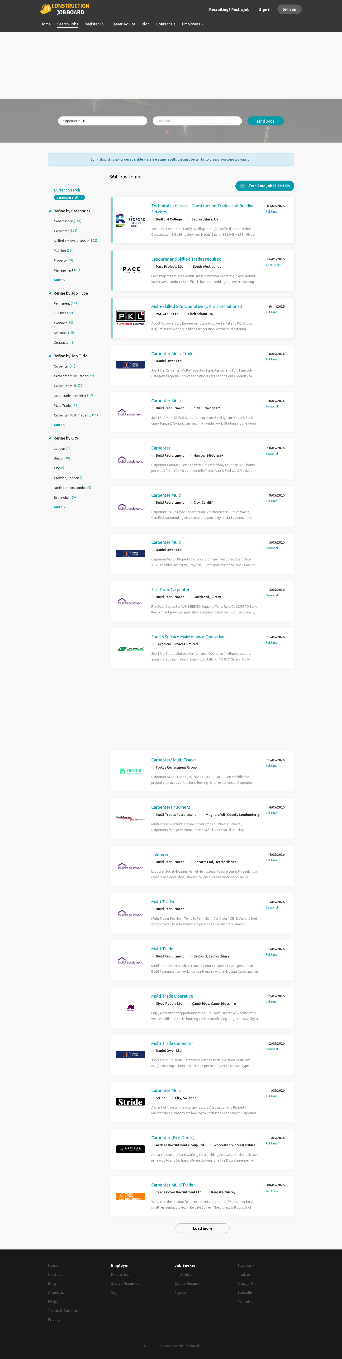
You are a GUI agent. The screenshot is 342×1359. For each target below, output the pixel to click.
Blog (52, 1283)
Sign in (265, 9)
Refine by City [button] (65, 438)
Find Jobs (266, 121)
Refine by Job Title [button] (70, 356)
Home (53, 1265)
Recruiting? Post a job (229, 9)
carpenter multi (68, 197)
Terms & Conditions (65, 1310)
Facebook (246, 1265)
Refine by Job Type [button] (70, 293)
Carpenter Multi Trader (173, 1184)
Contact (55, 1274)
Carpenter (161, 447)
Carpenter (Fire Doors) (173, 1137)
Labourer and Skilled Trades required (186, 258)
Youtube (245, 1301)
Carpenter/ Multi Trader (173, 759)
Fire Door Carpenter (170, 589)
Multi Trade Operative (172, 995)
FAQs (52, 1301)
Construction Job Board (181, 1346)
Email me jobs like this (269, 185)
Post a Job (120, 1274)
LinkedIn (245, 1292)
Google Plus (248, 1283)
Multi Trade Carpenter (172, 1043)
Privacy (54, 1319)
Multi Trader (163, 901)
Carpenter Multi (166, 400)
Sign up (289, 9)
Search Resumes (125, 1283)
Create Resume (187, 1283)
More (58, 280)
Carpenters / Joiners (170, 806)
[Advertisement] (171, 65)
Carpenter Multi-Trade (172, 353)
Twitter (244, 1274)
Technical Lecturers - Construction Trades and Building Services (203, 208)
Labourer (160, 854)
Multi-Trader (163, 948)
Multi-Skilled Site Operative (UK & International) (196, 306)
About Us (56, 1292)
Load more (203, 1228)
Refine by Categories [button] (71, 211)
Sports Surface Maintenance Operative (187, 636)
